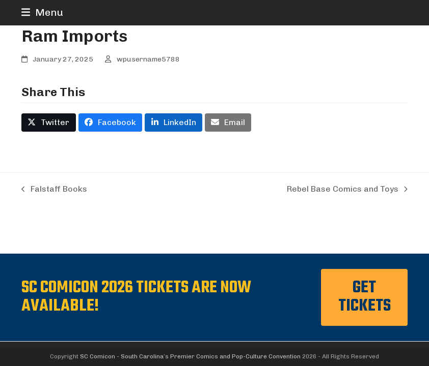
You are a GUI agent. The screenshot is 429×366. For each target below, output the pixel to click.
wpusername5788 (148, 59)
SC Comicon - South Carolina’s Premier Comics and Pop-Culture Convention (190, 356)
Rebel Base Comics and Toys (347, 189)
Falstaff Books (54, 189)
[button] (42, 12)
